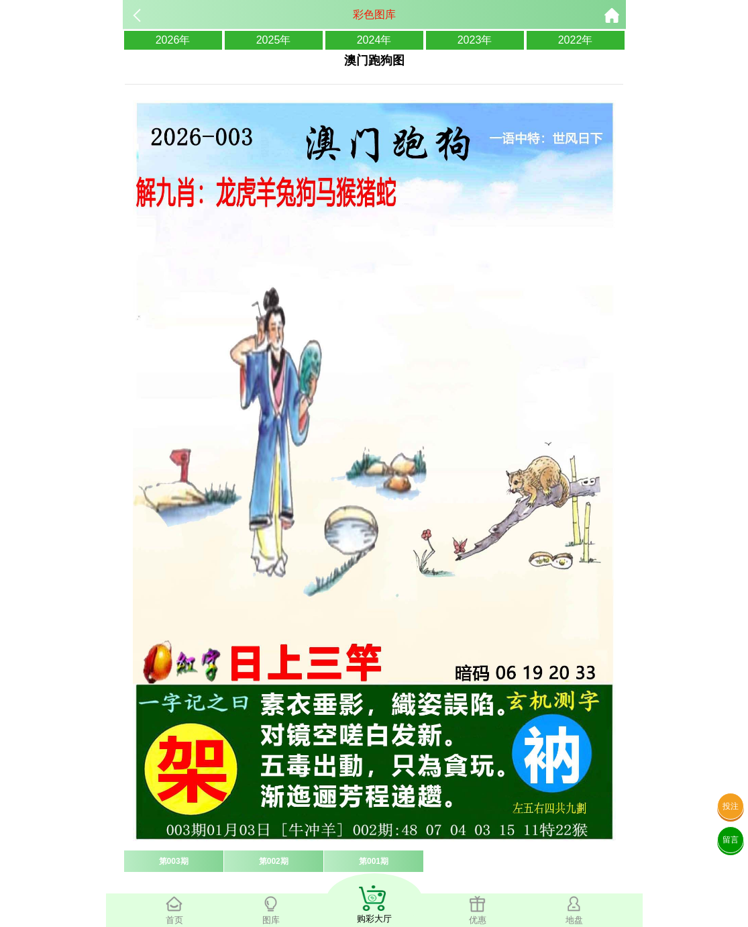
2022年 (575, 40)
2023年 (475, 40)
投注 (731, 806)
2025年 (273, 40)
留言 (731, 839)
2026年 (173, 40)
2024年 (374, 40)
